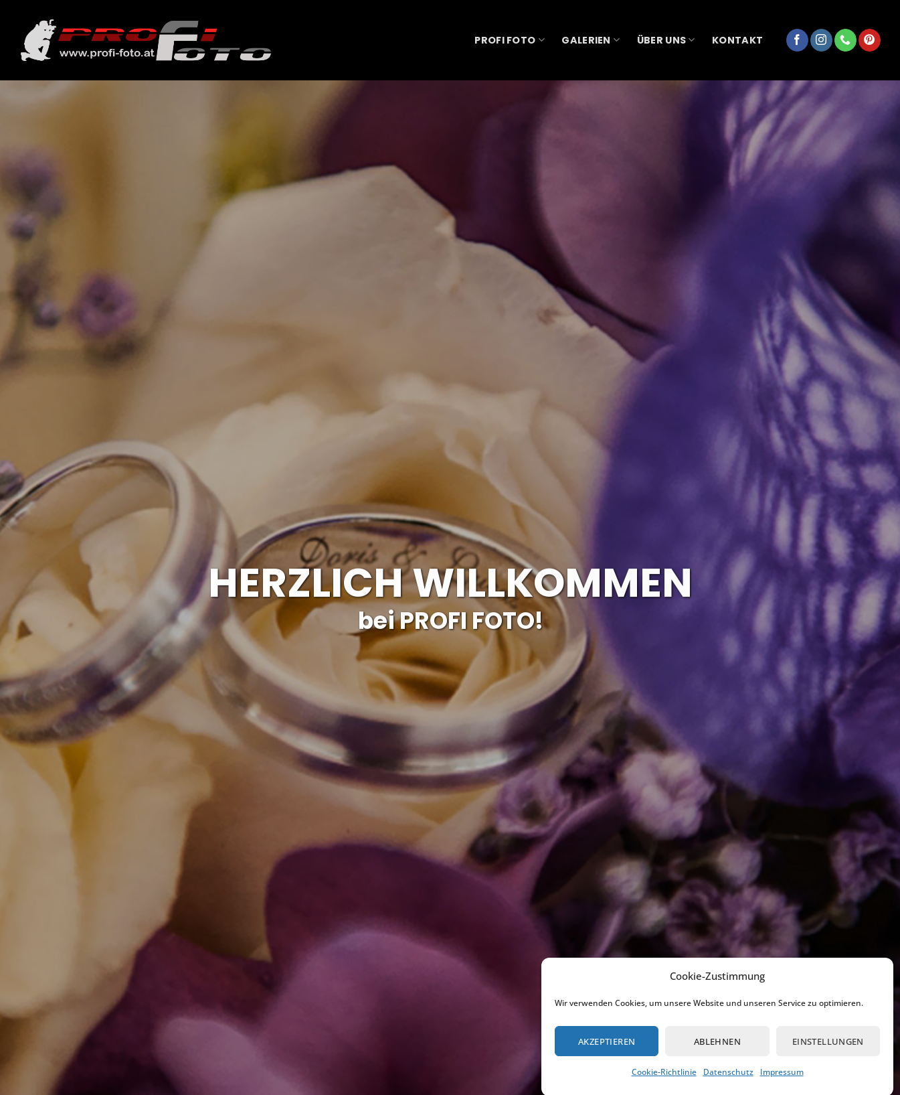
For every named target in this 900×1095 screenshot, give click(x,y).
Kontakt (737, 40)
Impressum (782, 1081)
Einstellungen (828, 1051)
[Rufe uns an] (845, 40)
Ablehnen (717, 1051)
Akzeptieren (606, 1051)
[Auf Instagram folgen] (821, 40)
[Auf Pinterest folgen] (870, 40)
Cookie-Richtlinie (664, 1081)
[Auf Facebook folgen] (797, 40)
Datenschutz (728, 1081)
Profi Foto (509, 40)
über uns (666, 40)
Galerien (590, 40)
